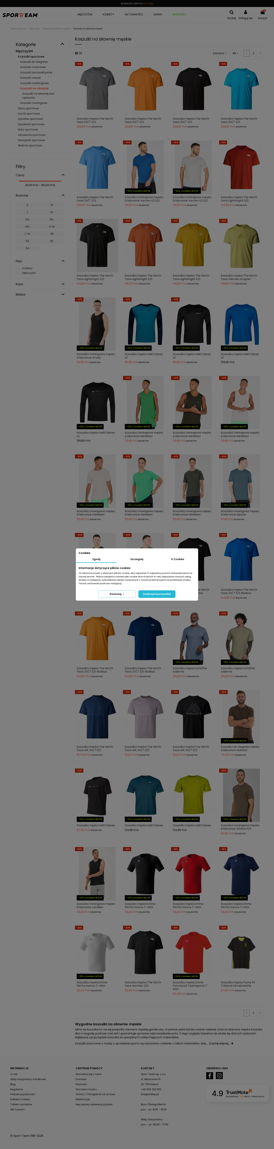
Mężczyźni (24, 51)
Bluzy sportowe (28, 108)
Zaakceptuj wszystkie (157, 594)
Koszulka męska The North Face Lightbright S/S (239, 199)
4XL (27, 227)
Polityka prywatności (22, 1094)
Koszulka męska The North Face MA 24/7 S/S (95, 748)
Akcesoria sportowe (32, 135)
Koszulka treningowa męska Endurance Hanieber (144, 434)
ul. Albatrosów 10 (151, 1079)
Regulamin (16, 1089)
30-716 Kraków (149, 1084)
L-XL (27, 234)
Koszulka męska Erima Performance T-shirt (140, 905)
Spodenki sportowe (31, 124)
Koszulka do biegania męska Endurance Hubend (240, 748)
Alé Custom (17, 1109)
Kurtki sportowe (29, 114)
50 (27, 241)
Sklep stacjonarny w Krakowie (28, 1079)
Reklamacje (83, 1099)
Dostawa (81, 1079)
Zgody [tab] (96, 559)
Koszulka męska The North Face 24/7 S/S (95, 120)
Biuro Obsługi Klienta (153, 1104)
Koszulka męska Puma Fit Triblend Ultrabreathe (238, 984)
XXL (27, 219)
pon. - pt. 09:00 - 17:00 (154, 1124)
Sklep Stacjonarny (152, 1119)
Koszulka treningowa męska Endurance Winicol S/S (240, 827)
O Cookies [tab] (177, 559)
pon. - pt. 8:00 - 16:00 (154, 1109)
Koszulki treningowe (33, 103)
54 (27, 248)
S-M (52, 227)
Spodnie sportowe (30, 119)
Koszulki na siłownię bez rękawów (38, 96)
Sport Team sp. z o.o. (153, 1074)
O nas (13, 1074)
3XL (51, 219)
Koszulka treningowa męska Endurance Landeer (96, 905)
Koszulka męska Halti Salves (96, 825)
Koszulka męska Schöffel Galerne (190, 670)
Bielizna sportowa (30, 145)
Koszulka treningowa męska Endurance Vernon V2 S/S (144, 199)
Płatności (81, 1084)
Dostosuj (117, 594)
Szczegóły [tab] (136, 559)
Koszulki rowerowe (33, 67)
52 (51, 241)
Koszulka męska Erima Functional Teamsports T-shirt (191, 985)
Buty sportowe (28, 130)
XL (51, 212)
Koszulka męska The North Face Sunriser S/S (143, 984)
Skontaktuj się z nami (88, 1074)
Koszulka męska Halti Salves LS (144, 355)
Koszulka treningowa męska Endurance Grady (96, 355)
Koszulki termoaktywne (36, 72)
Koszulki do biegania (34, 62)
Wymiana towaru (86, 1089)
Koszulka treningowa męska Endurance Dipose (240, 513)
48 (235, 53)
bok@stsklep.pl (150, 1094)
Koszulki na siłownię (34, 88)
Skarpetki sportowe (31, 140)
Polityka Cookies (20, 1099)
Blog (12, 1084)
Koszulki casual (30, 78)
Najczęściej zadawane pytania (94, 1104)
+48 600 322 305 (151, 1089)
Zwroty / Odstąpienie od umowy (95, 1094)
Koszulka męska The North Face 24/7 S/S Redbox (239, 591)
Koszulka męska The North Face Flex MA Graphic (239, 277)
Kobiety (27, 268)
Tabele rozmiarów (21, 1104)
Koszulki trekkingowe (34, 83)
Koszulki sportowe (31, 57)
